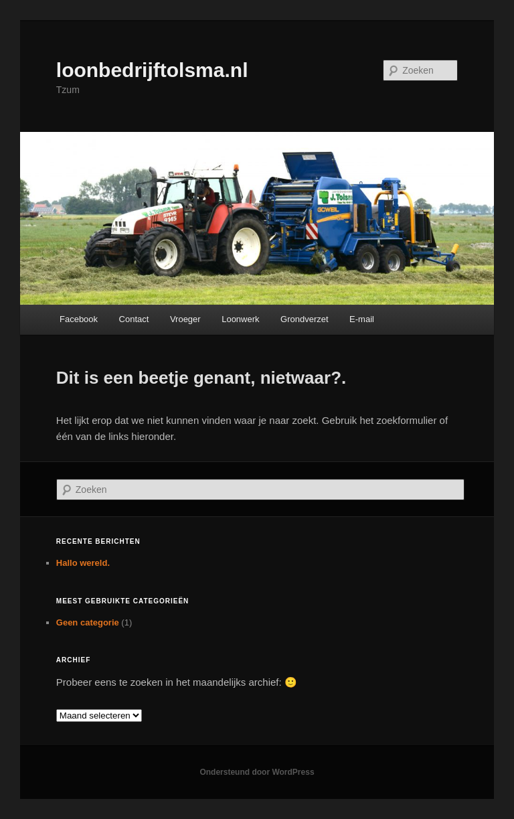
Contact (134, 319)
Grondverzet (304, 319)
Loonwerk (240, 319)
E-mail (361, 319)
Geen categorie (87, 622)
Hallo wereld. (83, 563)
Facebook (79, 319)
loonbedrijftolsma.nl (152, 70)
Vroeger (185, 319)
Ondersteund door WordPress (256, 772)
